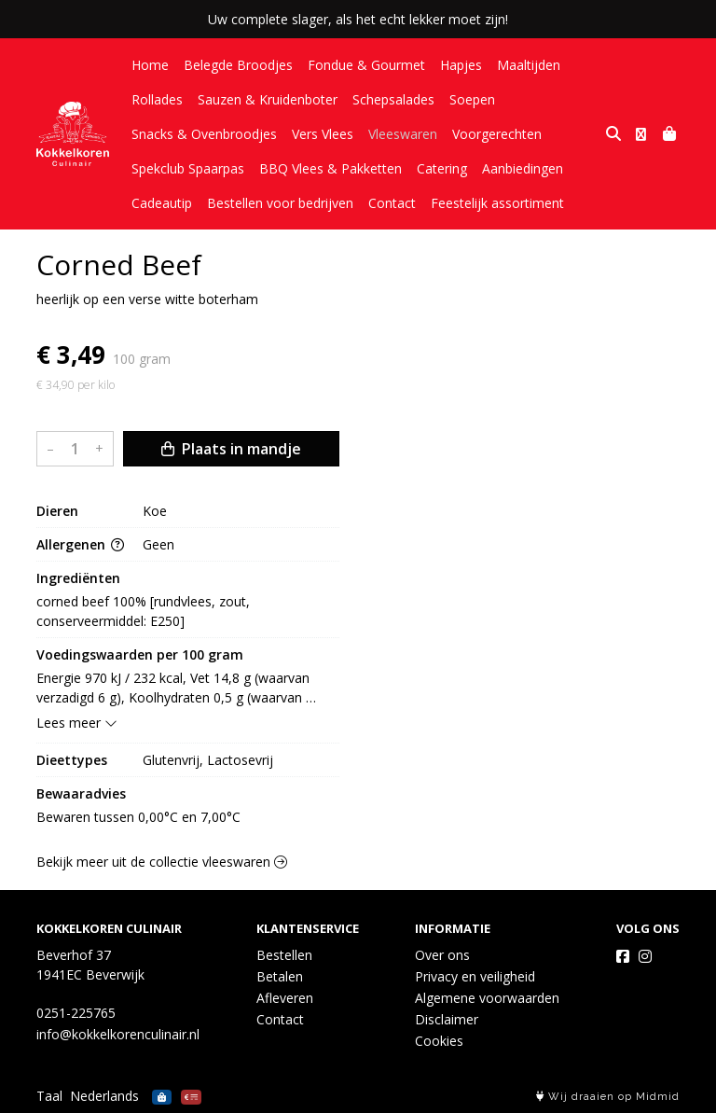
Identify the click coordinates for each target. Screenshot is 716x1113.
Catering (442, 168)
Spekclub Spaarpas (187, 168)
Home (150, 65)
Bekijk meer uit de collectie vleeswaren (161, 861)
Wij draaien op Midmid (608, 1097)
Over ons (442, 955)
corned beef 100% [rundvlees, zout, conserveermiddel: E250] (145, 611)
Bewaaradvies (81, 793)
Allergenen (80, 544)
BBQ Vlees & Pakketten (330, 168)
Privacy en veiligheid (475, 976)
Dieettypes (71, 760)
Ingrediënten (78, 578)
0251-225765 (76, 1013)
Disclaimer (446, 1019)
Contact (392, 203)
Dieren (57, 511)
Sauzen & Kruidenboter (267, 99)
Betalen (279, 976)
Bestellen (284, 955)
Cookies (439, 1041)
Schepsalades (393, 99)
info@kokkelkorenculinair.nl (118, 1034)
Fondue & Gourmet (366, 65)
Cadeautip (161, 203)
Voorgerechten (497, 134)
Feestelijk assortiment (497, 203)
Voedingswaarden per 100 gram (139, 654)
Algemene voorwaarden (487, 998)
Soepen (472, 99)
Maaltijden (528, 65)
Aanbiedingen (522, 168)
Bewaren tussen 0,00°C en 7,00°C (138, 817)
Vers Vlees (322, 134)
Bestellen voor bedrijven (280, 203)
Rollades (157, 99)
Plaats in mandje (231, 448)
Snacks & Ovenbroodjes (204, 134)
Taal (49, 1096)
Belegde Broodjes (238, 65)
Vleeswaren (402, 134)
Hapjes (461, 65)
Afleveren (284, 998)
